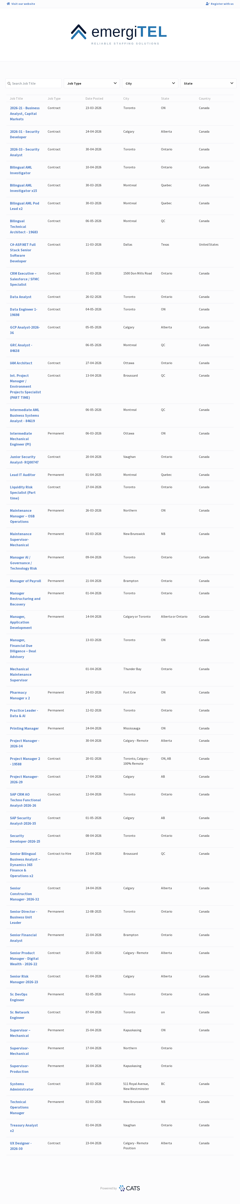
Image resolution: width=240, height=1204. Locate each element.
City (150, 83)
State (208, 83)
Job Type (92, 83)
